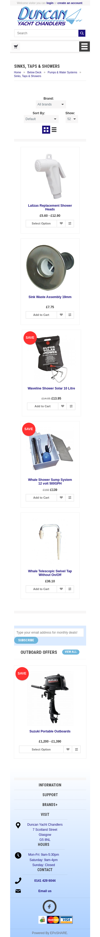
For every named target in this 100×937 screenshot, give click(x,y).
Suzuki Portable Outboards (49, 731)
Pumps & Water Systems (62, 72)
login (49, 3)
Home (17, 72)
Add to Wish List (61, 223)
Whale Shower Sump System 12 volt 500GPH (50, 481)
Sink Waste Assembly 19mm (50, 297)
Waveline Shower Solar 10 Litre (50, 388)
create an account (69, 3)
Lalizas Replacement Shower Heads (50, 207)
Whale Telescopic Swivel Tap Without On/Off (50, 573)
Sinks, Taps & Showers (27, 76)
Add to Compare (69, 223)
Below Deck (34, 72)
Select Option (41, 223)
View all (71, 652)
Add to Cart (41, 314)
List (54, 130)
